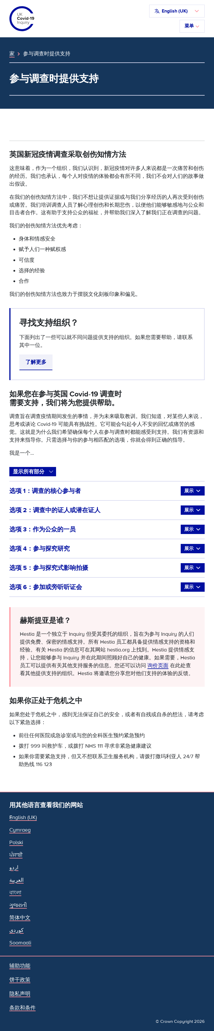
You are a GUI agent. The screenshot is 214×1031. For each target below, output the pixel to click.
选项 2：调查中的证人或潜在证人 (107, 510)
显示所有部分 (28, 471)
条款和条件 (22, 1007)
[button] (177, 11)
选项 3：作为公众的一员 (107, 529)
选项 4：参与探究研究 (107, 548)
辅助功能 (19, 965)
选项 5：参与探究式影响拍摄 (107, 567)
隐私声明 (19, 993)
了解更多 (35, 362)
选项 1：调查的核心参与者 (107, 491)
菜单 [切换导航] (192, 26)
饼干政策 (19, 979)
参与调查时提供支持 (46, 53)
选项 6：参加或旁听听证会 (107, 587)
